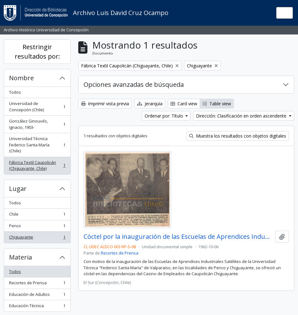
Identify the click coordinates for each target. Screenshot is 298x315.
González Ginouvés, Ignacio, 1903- (37, 124)
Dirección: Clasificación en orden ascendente (242, 116)
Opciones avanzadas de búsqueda (134, 84)
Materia (20, 257)
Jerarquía (149, 104)
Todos (15, 92)
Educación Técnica (37, 307)
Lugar (18, 188)
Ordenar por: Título (164, 116)
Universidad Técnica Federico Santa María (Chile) (37, 145)
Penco (37, 227)
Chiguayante (37, 238)
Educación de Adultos (37, 295)
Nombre (21, 78)
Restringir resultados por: (37, 51)
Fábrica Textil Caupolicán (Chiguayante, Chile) (37, 165)
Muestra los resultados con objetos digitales (237, 136)
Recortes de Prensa (37, 284)
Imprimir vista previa (105, 104)
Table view (217, 104)
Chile (37, 215)
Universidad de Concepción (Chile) (37, 107)
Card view (184, 104)
